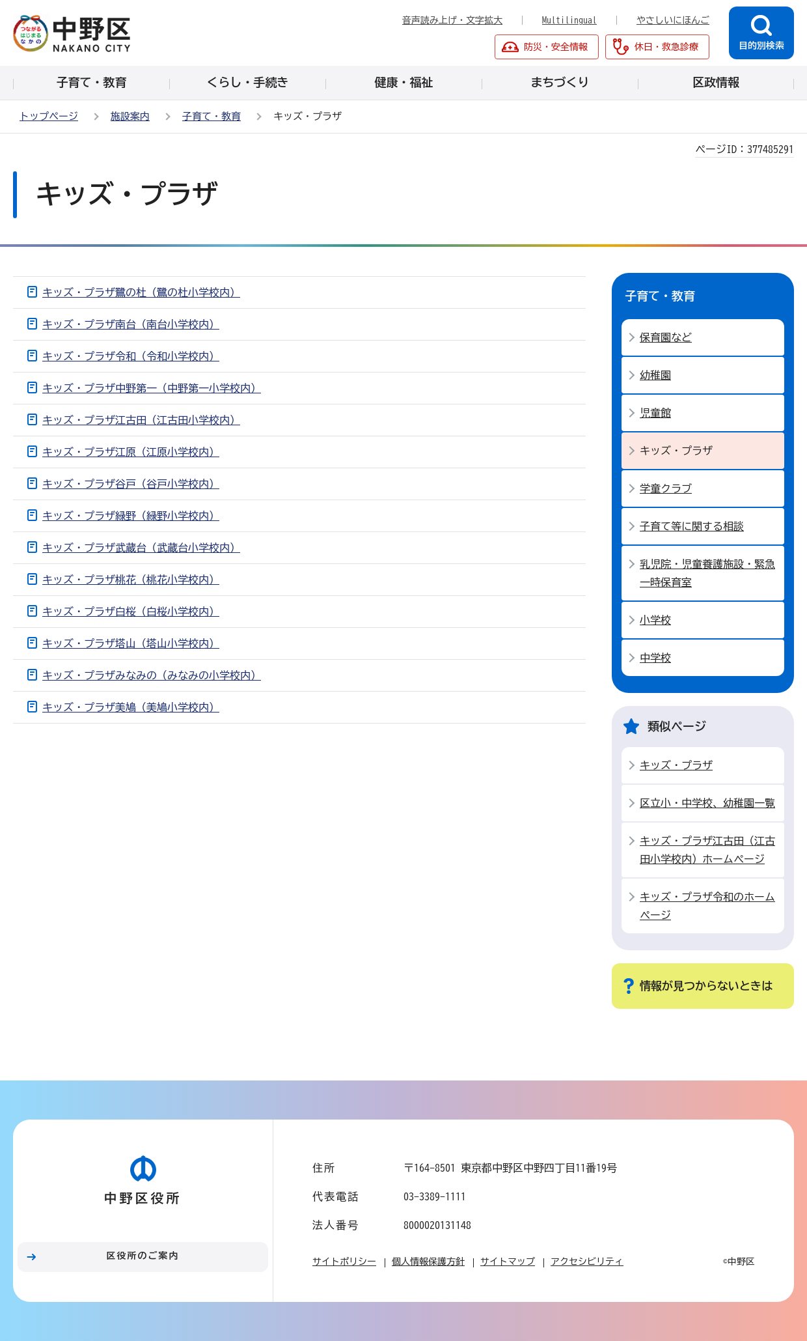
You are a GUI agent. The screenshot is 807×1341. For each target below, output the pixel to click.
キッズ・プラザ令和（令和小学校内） (130, 356)
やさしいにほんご (672, 20)
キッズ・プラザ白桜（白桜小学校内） (130, 611)
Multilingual (569, 20)
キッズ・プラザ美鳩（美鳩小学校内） (130, 707)
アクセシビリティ (587, 1261)
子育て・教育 (211, 116)
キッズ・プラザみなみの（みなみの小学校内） (151, 675)
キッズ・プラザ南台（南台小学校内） (130, 324)
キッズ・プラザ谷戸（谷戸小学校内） (130, 484)
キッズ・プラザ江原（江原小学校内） (130, 452)
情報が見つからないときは (706, 985)
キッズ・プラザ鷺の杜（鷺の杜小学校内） (141, 292)
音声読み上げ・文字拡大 (452, 20)
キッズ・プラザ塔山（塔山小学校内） (130, 643)
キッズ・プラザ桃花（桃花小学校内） (130, 579)
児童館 (655, 413)
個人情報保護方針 (428, 1261)
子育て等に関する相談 (692, 526)
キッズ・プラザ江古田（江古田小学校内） (141, 420)
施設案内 (130, 116)
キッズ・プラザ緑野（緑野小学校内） (130, 516)
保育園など (666, 337)
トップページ (49, 116)
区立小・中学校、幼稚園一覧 (707, 803)
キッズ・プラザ (676, 765)
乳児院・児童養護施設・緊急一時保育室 (707, 573)
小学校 (655, 620)
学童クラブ (666, 488)
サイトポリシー (344, 1261)
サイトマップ (507, 1261)
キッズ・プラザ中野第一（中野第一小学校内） (151, 388)
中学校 (655, 658)
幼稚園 (655, 375)
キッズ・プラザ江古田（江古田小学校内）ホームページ (707, 850)
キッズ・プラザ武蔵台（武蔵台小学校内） (141, 548)
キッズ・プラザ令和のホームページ (707, 906)
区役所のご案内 (143, 1255)
